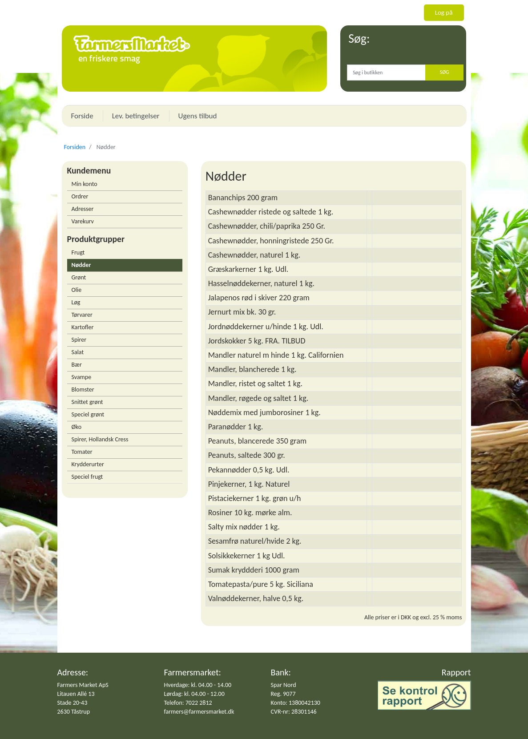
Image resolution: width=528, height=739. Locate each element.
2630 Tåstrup (73, 711)
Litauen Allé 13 (76, 694)
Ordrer (80, 196)
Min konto (84, 184)
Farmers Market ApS (83, 685)
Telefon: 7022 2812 (188, 703)
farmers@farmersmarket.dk (199, 711)
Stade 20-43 (72, 703)
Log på (444, 12)
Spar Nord (283, 685)
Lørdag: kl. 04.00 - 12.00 (194, 694)
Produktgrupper (96, 239)
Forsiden (75, 147)
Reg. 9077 (283, 694)
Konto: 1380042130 (295, 703)
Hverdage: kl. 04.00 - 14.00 (198, 685)
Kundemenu (89, 170)
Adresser (83, 209)
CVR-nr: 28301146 (294, 711)
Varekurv (83, 221)
